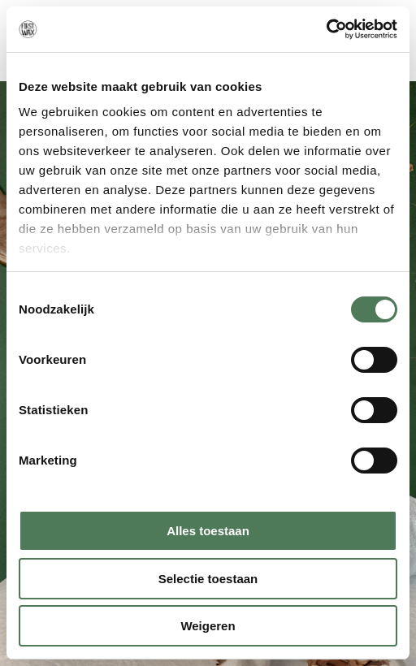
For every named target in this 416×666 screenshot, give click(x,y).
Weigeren (207, 626)
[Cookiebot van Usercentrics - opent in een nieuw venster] (326, 29)
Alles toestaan (208, 531)
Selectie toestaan (208, 579)
